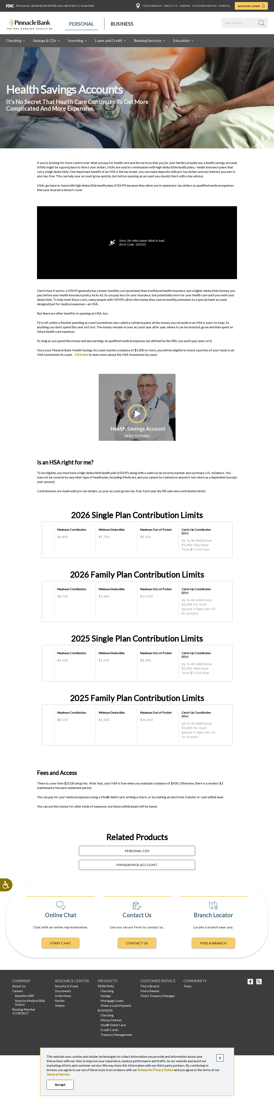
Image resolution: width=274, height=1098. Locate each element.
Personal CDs (137, 851)
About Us (170, 5)
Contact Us (137, 943)
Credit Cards (109, 1030)
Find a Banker (150, 991)
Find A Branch (213, 943)
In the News (63, 996)
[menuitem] (81, 24)
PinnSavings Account (136, 865)
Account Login (251, 6)
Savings (106, 996)
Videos (60, 1005)
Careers (184, 5)
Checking (107, 991)
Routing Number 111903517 (23, 1011)
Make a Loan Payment (116, 1005)
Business (122, 24)
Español (224, 5)
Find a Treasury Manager (158, 996)
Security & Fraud (66, 986)
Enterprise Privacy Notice (155, 1070)
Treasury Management (116, 1034)
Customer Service (204, 5)
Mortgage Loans (112, 1000)
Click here (81, 354)
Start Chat (60, 943)
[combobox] (239, 23)
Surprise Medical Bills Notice (30, 1002)
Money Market (111, 1020)
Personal (81, 24)
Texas (187, 986)
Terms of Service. (58, 1074)
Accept (60, 1084)
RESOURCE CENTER (72, 981)
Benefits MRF (24, 996)
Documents (63, 991)
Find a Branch (149, 6)
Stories (60, 1000)
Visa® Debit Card (113, 1025)
